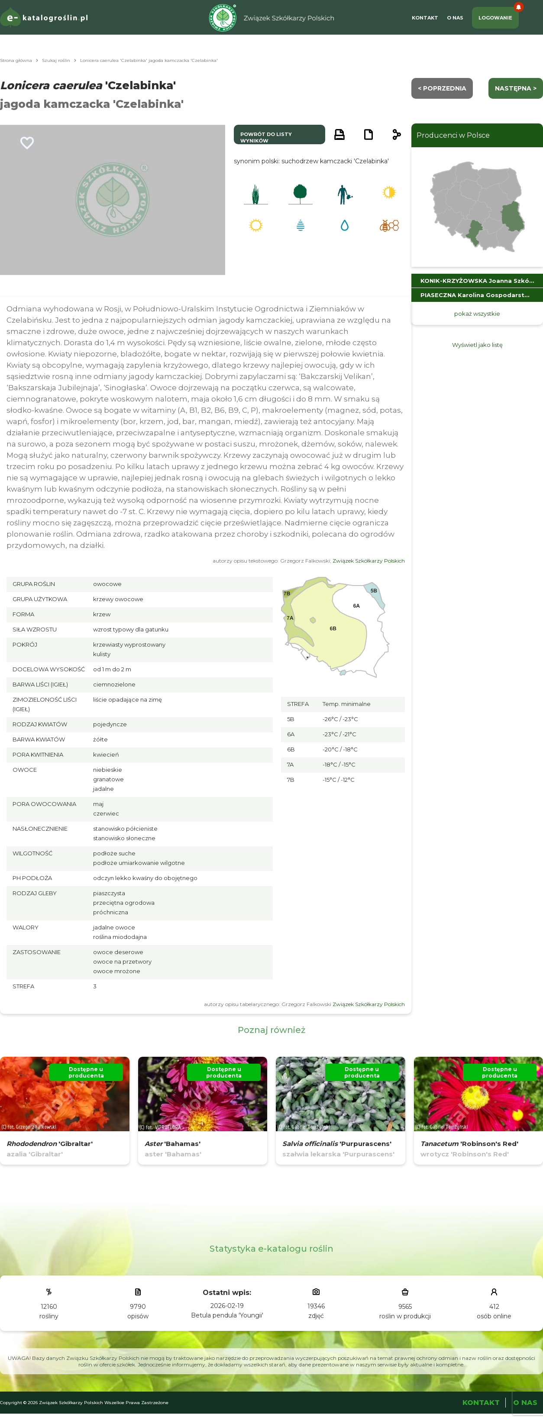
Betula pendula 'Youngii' (227, 1315)
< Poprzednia (442, 88)
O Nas (455, 18)
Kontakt (425, 18)
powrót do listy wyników (266, 137)
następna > (516, 88)
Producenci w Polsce (453, 135)
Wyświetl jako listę (477, 344)
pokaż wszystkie (477, 313)
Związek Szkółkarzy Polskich (369, 560)
